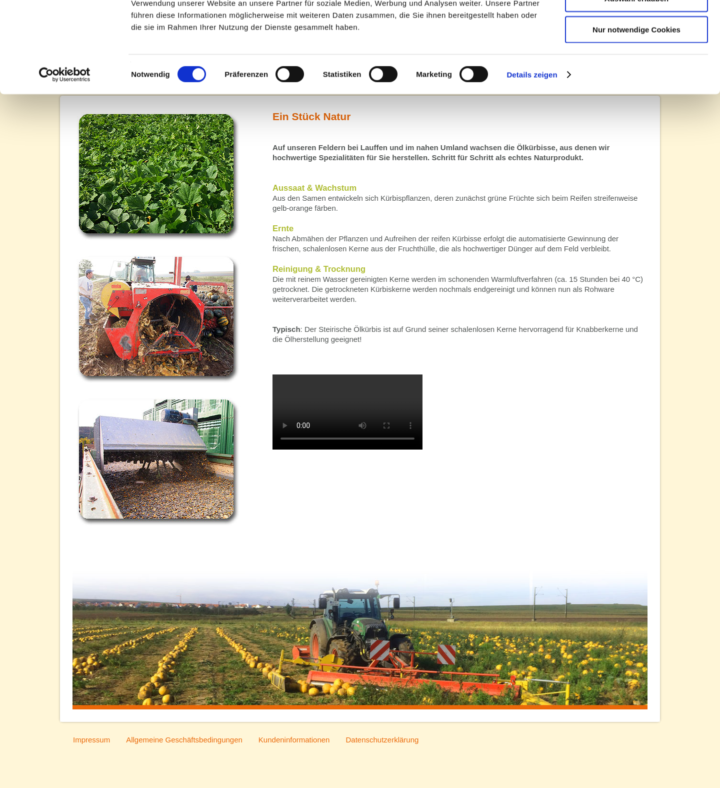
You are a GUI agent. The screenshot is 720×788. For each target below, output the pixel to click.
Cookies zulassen (636, 25)
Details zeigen (531, 132)
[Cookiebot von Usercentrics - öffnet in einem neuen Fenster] (64, 132)
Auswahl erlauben (636, 56)
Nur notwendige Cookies (636, 87)
